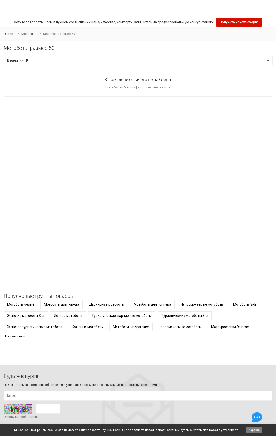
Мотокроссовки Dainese (230, 327)
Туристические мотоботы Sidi (184, 316)
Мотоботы (29, 33)
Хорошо (254, 430)
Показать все (14, 336)
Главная (9, 33)
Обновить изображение (21, 416)
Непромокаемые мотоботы (202, 304)
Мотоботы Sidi (244, 304)
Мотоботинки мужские (131, 327)
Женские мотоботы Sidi (25, 316)
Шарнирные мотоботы (106, 304)
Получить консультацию (239, 22)
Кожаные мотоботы (87, 327)
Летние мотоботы (68, 316)
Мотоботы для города (61, 304)
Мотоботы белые (20, 304)
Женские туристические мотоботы (34, 327)
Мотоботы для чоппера (152, 304)
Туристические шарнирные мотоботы (122, 316)
